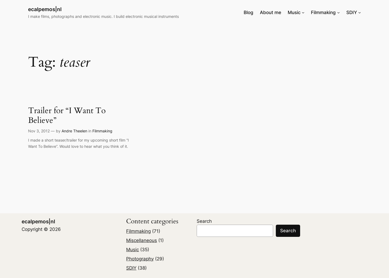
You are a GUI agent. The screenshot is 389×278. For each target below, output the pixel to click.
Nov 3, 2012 (39, 131)
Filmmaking (102, 131)
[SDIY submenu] (359, 12)
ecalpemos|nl (45, 9)
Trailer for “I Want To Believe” (67, 115)
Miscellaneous (141, 240)
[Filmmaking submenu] (338, 12)
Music (132, 249)
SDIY (131, 268)
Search (204, 221)
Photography (140, 258)
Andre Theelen (74, 131)
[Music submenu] (303, 12)
